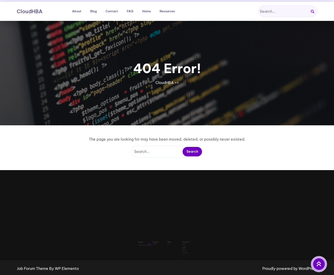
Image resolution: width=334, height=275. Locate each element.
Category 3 (179, 243)
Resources (167, 11)
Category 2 (179, 242)
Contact (112, 11)
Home (146, 11)
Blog (93, 11)
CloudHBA (29, 11)
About (76, 11)
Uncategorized (180, 247)
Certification (179, 246)
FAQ (130, 11)
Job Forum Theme (33, 268)
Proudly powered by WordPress (289, 268)
